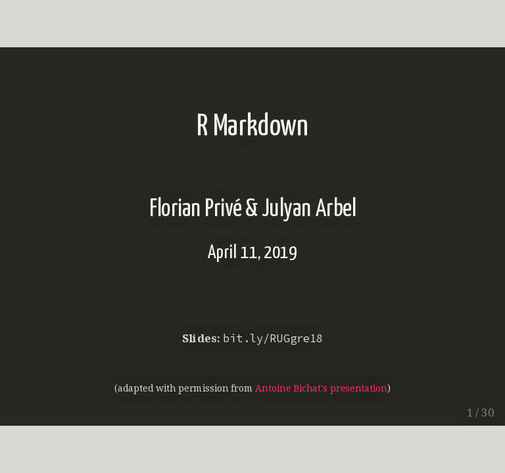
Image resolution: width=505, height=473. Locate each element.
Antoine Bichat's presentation (321, 388)
